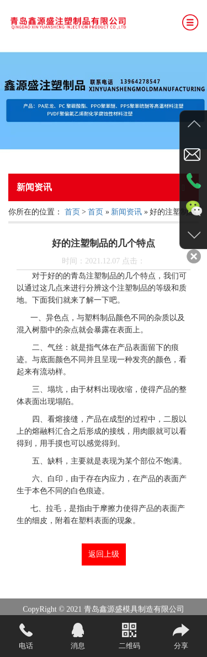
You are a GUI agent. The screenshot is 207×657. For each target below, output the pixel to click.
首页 (72, 212)
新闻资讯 (126, 212)
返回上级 (103, 554)
